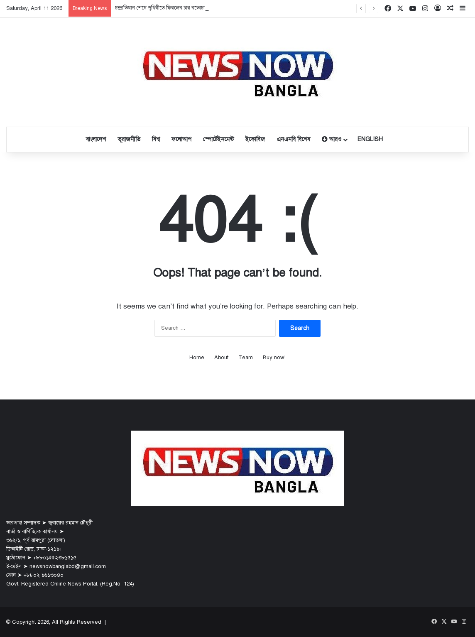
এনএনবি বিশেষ (293, 139)
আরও (331, 139)
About (221, 357)
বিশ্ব (156, 139)
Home (196, 357)
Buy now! (274, 357)
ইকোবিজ (255, 139)
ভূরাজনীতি (129, 139)
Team (245, 357)
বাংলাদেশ (96, 139)
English (370, 139)
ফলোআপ (181, 139)
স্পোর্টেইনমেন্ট (218, 139)
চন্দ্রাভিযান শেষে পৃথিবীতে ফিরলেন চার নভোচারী (162, 8)
